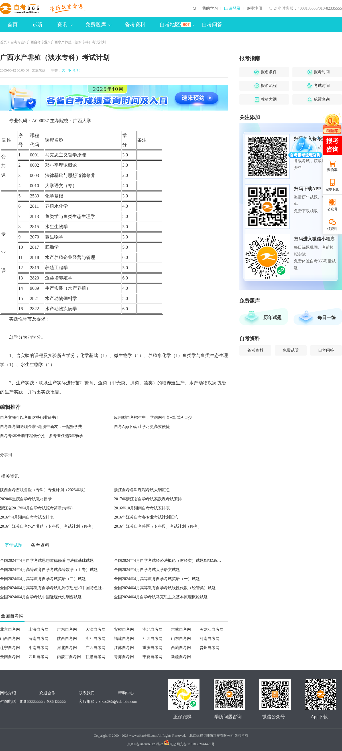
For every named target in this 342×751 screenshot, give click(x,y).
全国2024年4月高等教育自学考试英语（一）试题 (157, 579)
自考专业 (17, 42)
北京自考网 (10, 629)
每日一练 (326, 317)
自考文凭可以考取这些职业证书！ (30, 417)
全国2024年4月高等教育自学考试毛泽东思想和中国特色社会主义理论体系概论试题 (73, 588)
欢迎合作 (47, 693)
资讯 (64, 24)
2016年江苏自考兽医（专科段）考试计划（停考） (158, 526)
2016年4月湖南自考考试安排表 (27, 517)
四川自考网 (38, 657)
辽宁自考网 (10, 648)
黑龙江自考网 (211, 629)
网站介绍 (8, 693)
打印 (76, 70)
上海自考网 (38, 629)
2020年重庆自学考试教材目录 (26, 499)
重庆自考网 (152, 648)
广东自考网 (67, 629)
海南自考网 (38, 638)
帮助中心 (126, 693)
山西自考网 (10, 638)
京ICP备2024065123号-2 (145, 744)
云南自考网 (10, 657)
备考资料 (135, 24)
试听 (37, 24)
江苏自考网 (124, 648)
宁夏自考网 (152, 657)
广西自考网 (95, 648)
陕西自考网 (67, 638)
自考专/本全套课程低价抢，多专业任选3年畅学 (41, 436)
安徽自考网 (124, 629)
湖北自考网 (152, 629)
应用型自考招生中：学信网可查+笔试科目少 (153, 417)
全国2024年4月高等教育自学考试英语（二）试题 (43, 579)
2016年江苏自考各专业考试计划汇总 (146, 517)
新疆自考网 (181, 657)
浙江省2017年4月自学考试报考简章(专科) (36, 508)
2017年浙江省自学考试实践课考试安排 (148, 499)
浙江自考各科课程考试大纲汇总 (142, 490)
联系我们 (87, 693)
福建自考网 (124, 638)
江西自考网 (152, 638)
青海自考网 (124, 657)
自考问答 (212, 24)
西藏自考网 (181, 648)
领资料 (332, 229)
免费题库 (98, 24)
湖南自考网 (38, 648)
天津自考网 (95, 629)
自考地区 (177, 24)
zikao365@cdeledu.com (118, 701)
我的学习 (210, 9)
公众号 (332, 209)
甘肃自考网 (95, 657)
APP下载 (332, 189)
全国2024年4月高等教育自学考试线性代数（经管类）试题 (165, 588)
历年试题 (272, 317)
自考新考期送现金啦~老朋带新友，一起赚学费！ (43, 427)
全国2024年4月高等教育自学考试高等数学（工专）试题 (49, 570)
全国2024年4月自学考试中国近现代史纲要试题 (41, 597)
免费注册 (254, 9)
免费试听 (291, 350)
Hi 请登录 (232, 9)
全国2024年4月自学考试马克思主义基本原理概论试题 (161, 597)
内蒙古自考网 (69, 657)
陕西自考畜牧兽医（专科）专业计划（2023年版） (44, 490)
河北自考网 (67, 648)
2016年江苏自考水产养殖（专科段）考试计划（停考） (48, 526)
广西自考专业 (37, 42)
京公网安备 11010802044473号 (189, 744)
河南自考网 (209, 638)
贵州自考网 (209, 648)
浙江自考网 (95, 638)
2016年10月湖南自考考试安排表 (142, 508)
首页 (12, 24)
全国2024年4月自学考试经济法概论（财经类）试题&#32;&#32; (169, 560)
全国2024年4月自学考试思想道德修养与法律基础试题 (47, 560)
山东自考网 (181, 638)
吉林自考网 (181, 629)
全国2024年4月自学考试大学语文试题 (147, 570)
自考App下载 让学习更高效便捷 (142, 427)
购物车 (332, 170)
